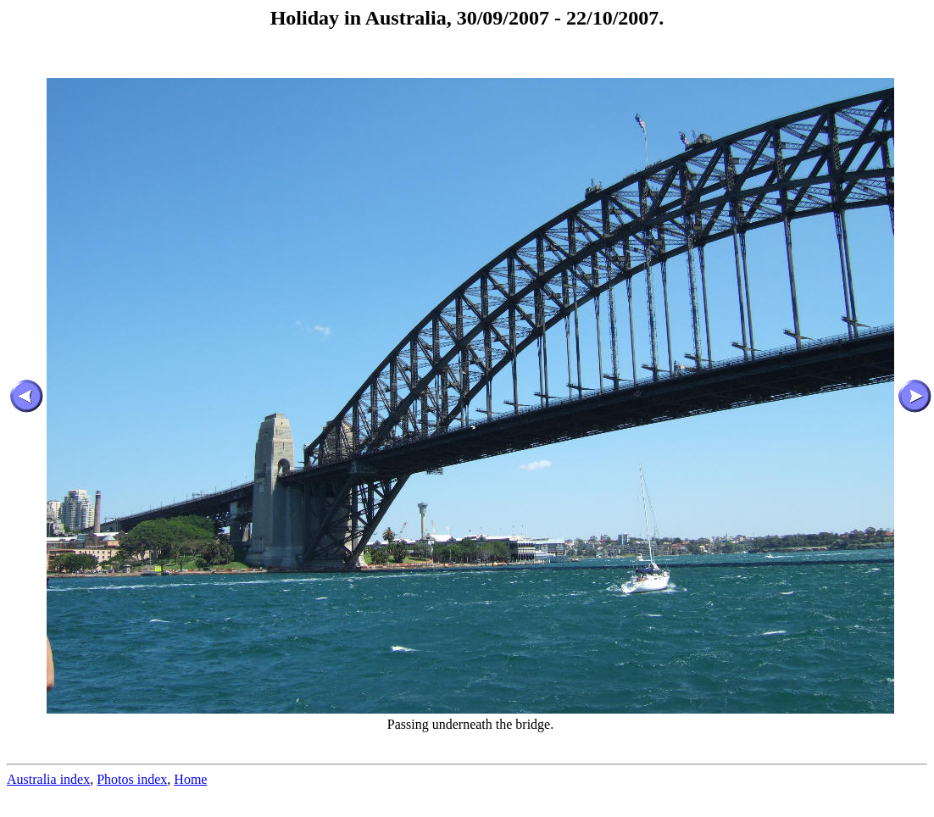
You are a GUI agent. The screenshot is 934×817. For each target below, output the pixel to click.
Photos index (132, 779)
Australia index (48, 779)
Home (190, 779)
